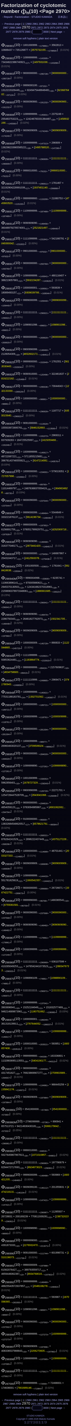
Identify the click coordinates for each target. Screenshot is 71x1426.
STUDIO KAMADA (41, 16)
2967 (5, 27)
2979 (21, 31)
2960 (29, 23)
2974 (52, 27)
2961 (35, 23)
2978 (15, 31)
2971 (33, 27)
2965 (60, 23)
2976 (65, 27)
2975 (59, 27)
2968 (12, 27)
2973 (46, 27)
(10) (10, 45)
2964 (54, 23)
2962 (41, 23)
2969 (18, 27)
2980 (27, 31)
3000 (46, 31)
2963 (48, 23)
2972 (40, 27)
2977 (8, 31)
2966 (67, 23)
